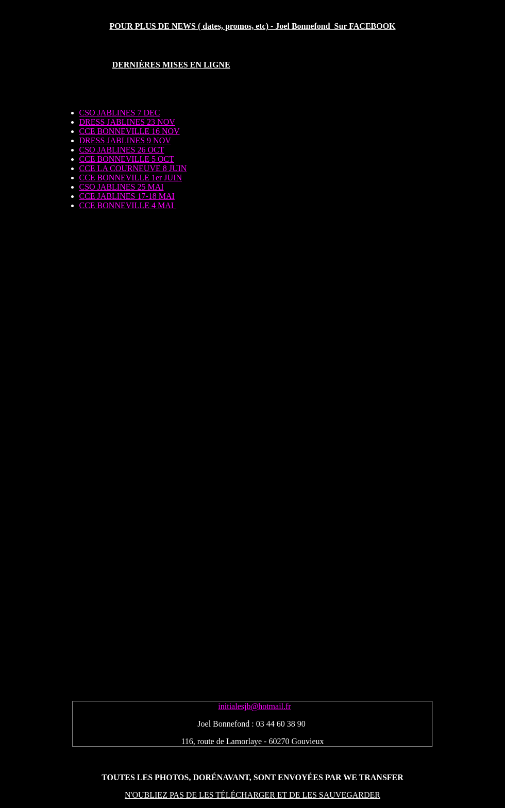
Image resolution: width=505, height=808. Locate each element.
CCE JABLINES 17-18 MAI (127, 196)
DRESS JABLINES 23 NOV (127, 121)
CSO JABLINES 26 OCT (121, 149)
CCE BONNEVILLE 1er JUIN (130, 177)
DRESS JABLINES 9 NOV (125, 140)
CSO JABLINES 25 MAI (121, 186)
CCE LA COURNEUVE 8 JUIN (133, 168)
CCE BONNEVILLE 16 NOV (129, 131)
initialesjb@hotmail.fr (254, 706)
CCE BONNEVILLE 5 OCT (126, 159)
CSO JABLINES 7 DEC (119, 112)
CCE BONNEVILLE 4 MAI (127, 205)
